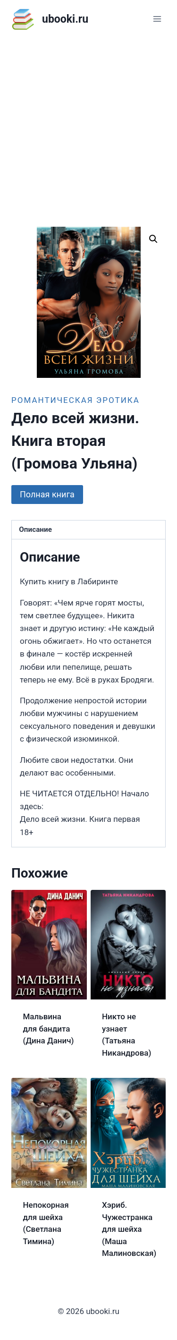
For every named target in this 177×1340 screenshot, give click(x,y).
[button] (153, 239)
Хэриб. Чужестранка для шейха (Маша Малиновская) (129, 1229)
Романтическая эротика (75, 400)
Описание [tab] (35, 529)
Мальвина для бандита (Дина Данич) (48, 1028)
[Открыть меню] (157, 18)
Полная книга (47, 494)
